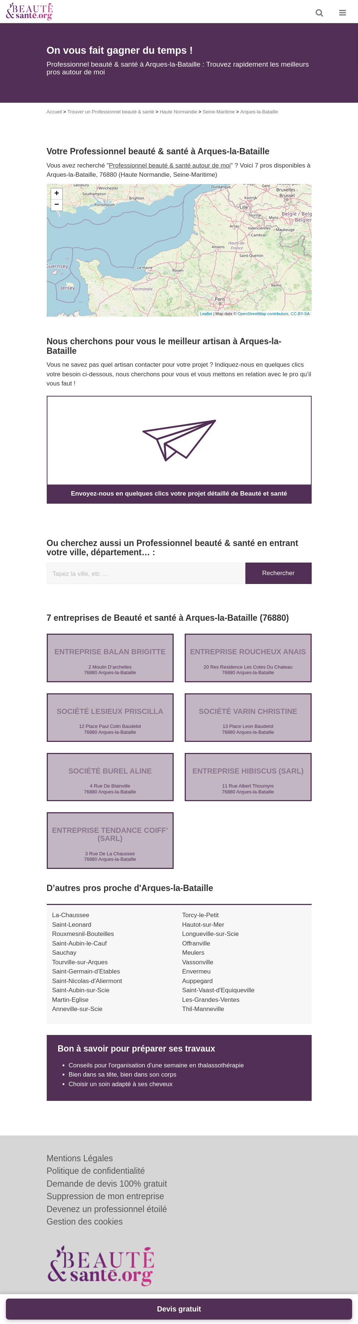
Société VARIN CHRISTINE (248, 711)
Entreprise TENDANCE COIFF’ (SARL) (110, 834)
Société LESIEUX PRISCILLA (110, 711)
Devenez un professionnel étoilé (107, 1209)
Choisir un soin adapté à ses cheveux (121, 1083)
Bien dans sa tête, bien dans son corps (123, 1074)
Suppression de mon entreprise (105, 1196)
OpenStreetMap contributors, (264, 313)
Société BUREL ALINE (110, 771)
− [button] (56, 205)
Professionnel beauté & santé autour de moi (170, 165)
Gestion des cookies (85, 1221)
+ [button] (56, 194)
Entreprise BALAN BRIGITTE (110, 652)
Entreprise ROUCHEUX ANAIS (248, 652)
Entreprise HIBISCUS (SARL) (248, 771)
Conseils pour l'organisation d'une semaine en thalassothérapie (156, 1064)
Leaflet (206, 313)
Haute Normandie (178, 112)
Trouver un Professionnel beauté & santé (110, 112)
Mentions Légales (80, 1158)
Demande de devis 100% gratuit (107, 1184)
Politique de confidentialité (96, 1171)
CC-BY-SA (300, 313)
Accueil (54, 112)
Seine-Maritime (219, 112)
